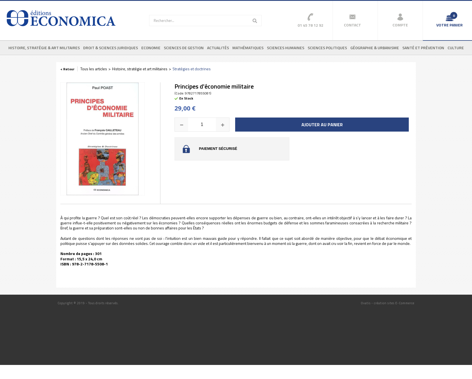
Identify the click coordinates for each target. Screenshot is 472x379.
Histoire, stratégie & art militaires (44, 48)
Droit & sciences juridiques (110, 48)
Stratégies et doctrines (192, 69)
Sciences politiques (327, 48)
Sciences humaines (285, 48)
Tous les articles (93, 69)
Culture (456, 48)
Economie (150, 48)
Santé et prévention (423, 48)
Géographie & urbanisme (374, 48)
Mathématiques (248, 48)
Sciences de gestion (184, 48)
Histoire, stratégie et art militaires (139, 69)
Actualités (218, 48)
